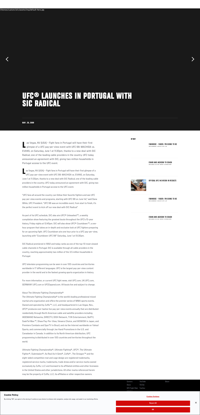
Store (129, 385)
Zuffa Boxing (161, 10)
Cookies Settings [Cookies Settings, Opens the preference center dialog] (153, 397)
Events (19, 10)
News (51, 10)
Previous (8, 59)
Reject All (153, 403)
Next (192, 59)
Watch (148, 10)
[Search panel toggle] (179, 10)
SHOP (172, 10)
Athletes (41, 10)
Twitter (142, 388)
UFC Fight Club (132, 388)
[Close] (196, 402)
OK (153, 410)
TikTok (142, 385)
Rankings (30, 10)
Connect (138, 10)
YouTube (143, 382)
